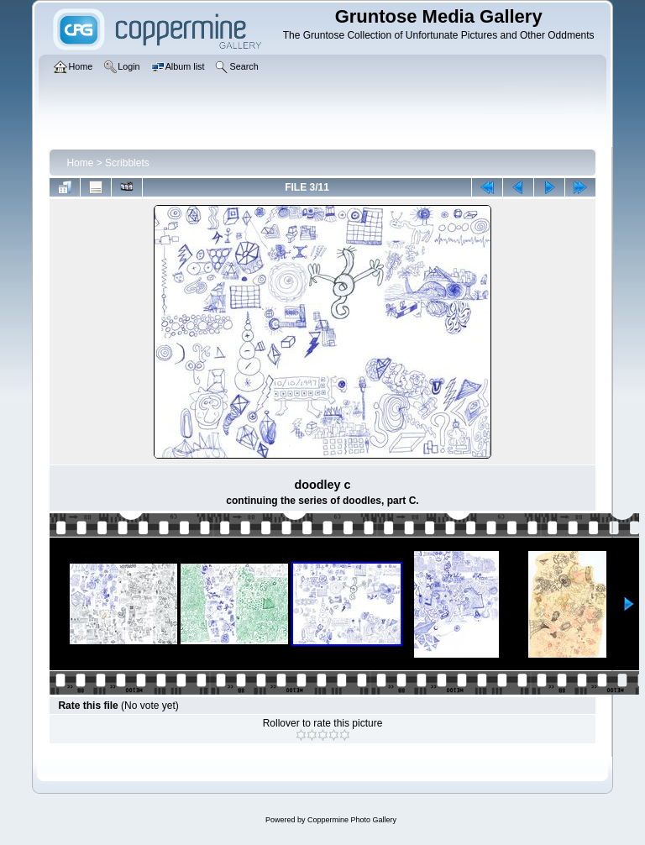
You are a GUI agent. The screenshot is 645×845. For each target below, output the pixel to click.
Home (79, 163)
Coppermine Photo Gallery (351, 820)
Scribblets (127, 163)
